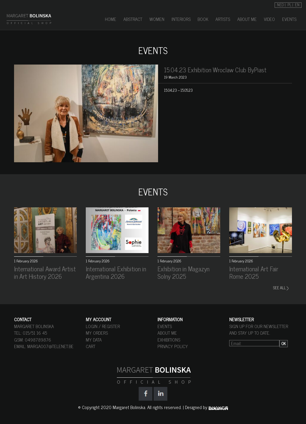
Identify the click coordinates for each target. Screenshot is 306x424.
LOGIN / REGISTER (103, 326)
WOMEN (156, 19)
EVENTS (289, 19)
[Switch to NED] (281, 4)
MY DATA (94, 339)
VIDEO (269, 19)
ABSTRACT (132, 19)
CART (90, 346)
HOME (110, 19)
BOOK (203, 19)
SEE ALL (281, 287)
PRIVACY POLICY (172, 346)
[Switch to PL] (290, 4)
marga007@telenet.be (50, 346)
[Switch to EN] (297, 4)
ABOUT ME (247, 19)
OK (283, 343)
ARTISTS (222, 19)
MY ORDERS (97, 332)
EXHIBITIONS (168, 339)
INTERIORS (181, 19)
